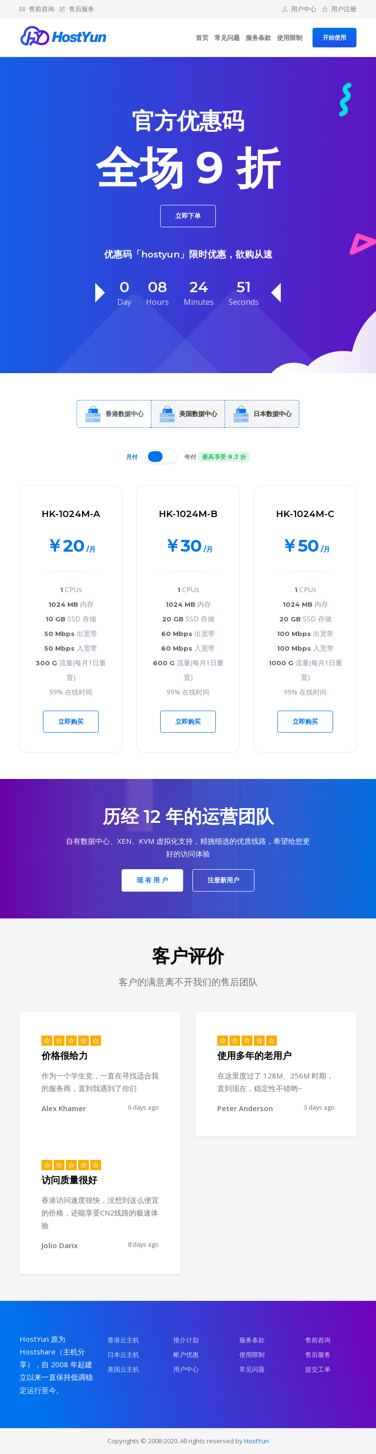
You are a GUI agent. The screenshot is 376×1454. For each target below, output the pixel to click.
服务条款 (258, 37)
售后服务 (77, 9)
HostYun (256, 1440)
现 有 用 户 (152, 880)
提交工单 (318, 1369)
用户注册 (339, 9)
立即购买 (71, 721)
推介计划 (186, 1339)
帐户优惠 (186, 1354)
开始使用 (334, 37)
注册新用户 (223, 880)
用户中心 (299, 9)
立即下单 (188, 215)
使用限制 (289, 37)
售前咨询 (37, 9)
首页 (202, 37)
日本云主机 (123, 1354)
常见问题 (227, 37)
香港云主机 (123, 1339)
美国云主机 (123, 1369)
